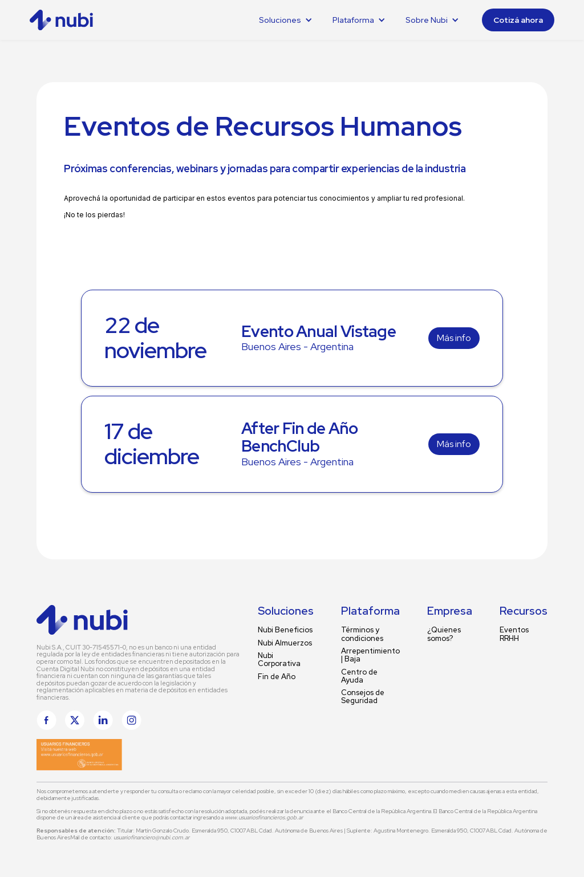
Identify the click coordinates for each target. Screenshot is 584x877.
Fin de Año (276, 677)
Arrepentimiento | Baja (370, 655)
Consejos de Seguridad (362, 697)
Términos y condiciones (362, 634)
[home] (72, 20)
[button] (285, 20)
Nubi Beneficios (285, 630)
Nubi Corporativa (279, 660)
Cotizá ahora (518, 20)
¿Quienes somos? (444, 634)
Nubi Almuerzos (285, 643)
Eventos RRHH (514, 634)
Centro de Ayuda (359, 676)
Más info (454, 338)
